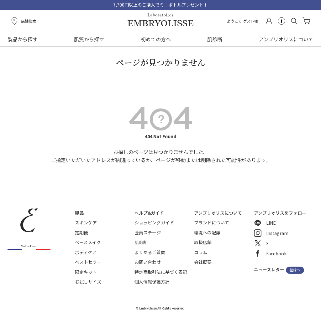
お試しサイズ (88, 282)
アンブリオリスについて (286, 39)
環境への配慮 (207, 232)
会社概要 (203, 262)
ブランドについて (211, 222)
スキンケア (86, 222)
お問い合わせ (147, 262)
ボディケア (86, 252)
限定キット (86, 272)
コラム (200, 252)
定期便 (81, 232)
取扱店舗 (203, 242)
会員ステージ (147, 232)
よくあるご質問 (149, 252)
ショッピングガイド (154, 222)
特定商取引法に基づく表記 (160, 272)
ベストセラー (88, 262)
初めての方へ (156, 39)
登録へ (295, 270)
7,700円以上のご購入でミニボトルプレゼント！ (160, 5)
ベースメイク (88, 242)
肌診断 (214, 39)
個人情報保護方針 (152, 282)
